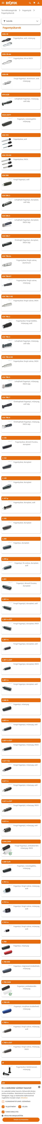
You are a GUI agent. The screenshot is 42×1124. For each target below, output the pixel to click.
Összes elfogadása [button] (21, 1120)
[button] (21, 1116)
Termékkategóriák (9, 10)
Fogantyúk (26, 10)
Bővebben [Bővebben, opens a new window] (24, 1098)
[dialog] (21, 1104)
